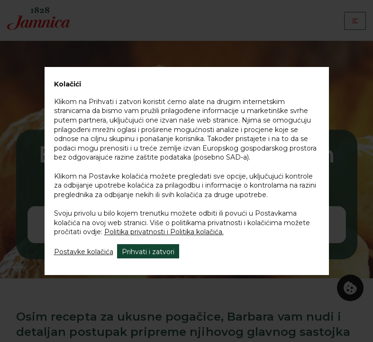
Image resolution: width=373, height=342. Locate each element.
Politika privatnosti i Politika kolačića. (164, 232)
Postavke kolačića (83, 251)
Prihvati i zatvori (148, 251)
